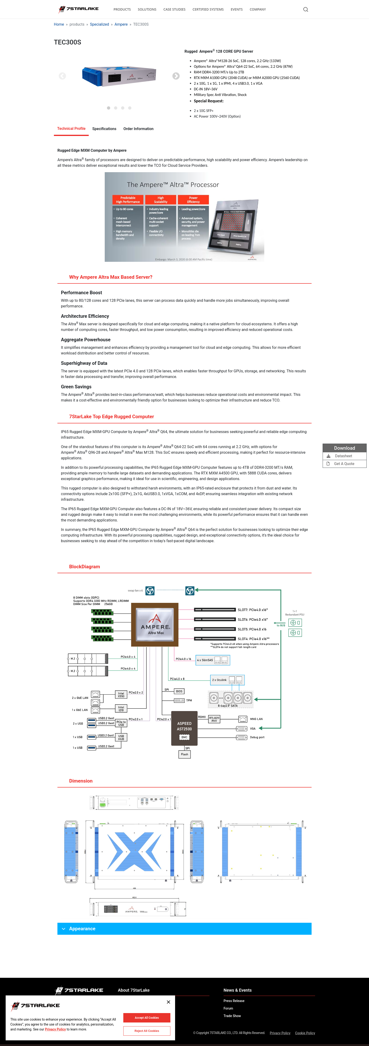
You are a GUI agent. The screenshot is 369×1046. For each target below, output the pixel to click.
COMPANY (258, 9)
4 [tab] (130, 106)
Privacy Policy (280, 1033)
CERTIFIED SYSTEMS (208, 9)
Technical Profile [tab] (71, 128)
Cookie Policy (305, 1033)
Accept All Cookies (147, 1017)
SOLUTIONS (147, 9)
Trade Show (232, 1016)
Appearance (78, 930)
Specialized (99, 24)
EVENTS (237, 9)
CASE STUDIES (175, 9)
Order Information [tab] (138, 129)
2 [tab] (115, 106)
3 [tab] (122, 106)
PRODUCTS (122, 9)
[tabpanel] (119, 76)
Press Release (234, 1001)
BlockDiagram (80, 568)
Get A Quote (340, 463)
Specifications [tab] (104, 129)
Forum (228, 1008)
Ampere (121, 24)
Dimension (76, 782)
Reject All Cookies (147, 1031)
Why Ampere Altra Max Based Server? (106, 279)
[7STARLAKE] (78, 9)
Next (176, 76)
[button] (119, 76)
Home (59, 24)
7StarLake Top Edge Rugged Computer (107, 418)
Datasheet (339, 456)
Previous (62, 76)
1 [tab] (108, 106)
